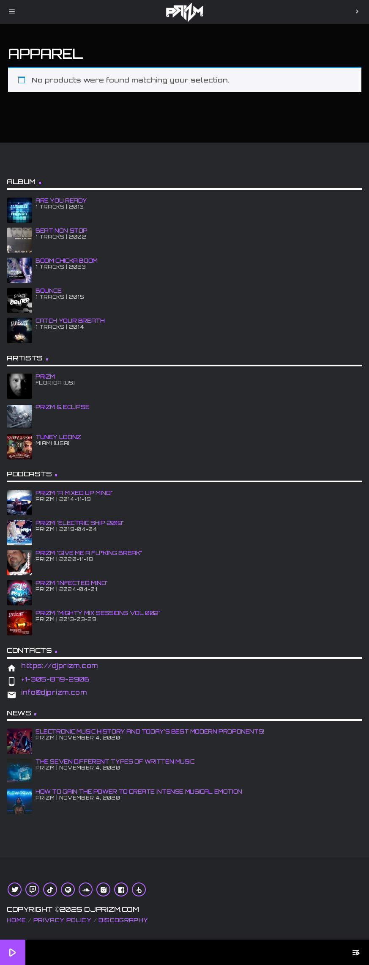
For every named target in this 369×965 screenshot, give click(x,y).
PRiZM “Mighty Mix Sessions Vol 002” (98, 613)
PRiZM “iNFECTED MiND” (72, 583)
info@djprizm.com (54, 692)
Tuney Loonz (58, 437)
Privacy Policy (62, 920)
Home (16, 920)
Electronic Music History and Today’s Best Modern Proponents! (150, 731)
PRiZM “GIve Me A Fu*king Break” (89, 553)
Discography (123, 920)
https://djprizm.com (59, 666)
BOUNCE (49, 290)
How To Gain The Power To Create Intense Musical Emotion (139, 791)
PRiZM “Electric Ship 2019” (80, 523)
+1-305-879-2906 (55, 679)
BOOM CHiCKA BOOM (67, 260)
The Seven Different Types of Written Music (115, 761)
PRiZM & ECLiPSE (62, 407)
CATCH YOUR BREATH (70, 320)
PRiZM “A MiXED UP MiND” (74, 492)
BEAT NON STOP (61, 230)
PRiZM (45, 376)
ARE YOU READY (61, 200)
